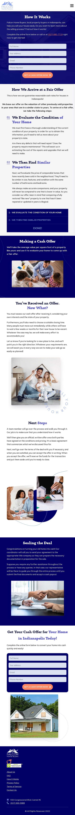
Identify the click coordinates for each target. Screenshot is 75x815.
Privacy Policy (13, 783)
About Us (11, 772)
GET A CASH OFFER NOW (36, 75)
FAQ (9, 775)
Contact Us (12, 790)
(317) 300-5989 (17, 803)
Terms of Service (14, 786)
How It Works (13, 779)
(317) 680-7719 (55, 34)
